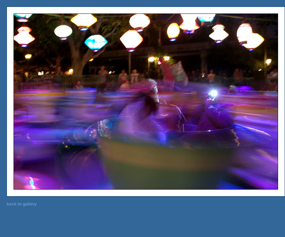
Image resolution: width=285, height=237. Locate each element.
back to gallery (22, 203)
